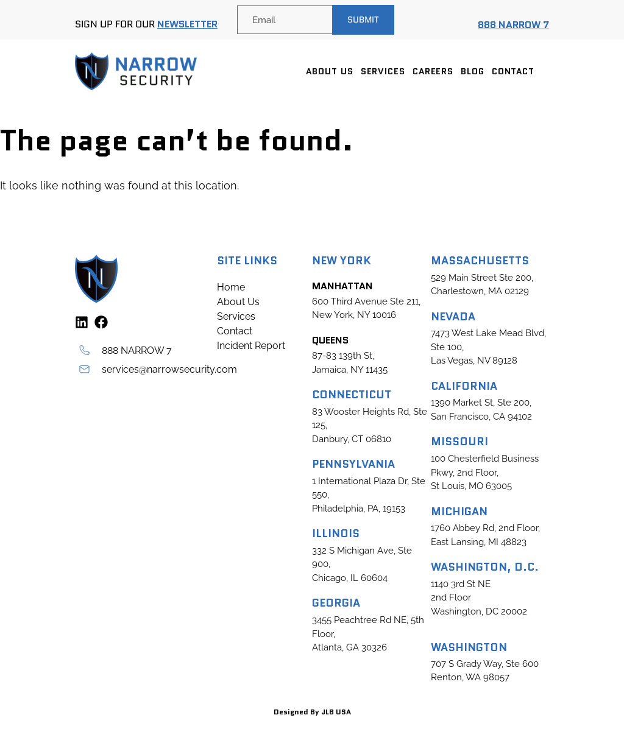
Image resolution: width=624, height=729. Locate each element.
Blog (472, 71)
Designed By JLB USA (312, 711)
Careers (433, 71)
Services (383, 71)
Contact (513, 71)
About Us (329, 71)
